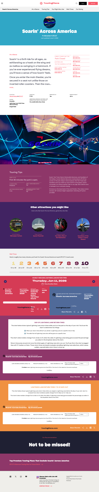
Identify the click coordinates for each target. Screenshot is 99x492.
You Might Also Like (58, 9)
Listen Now (46, 486)
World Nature (13, 96)
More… (12, 87)
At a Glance (35, 9)
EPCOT (54, 36)
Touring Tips (45, 9)
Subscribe (93, 3)
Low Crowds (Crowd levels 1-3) (21, 363)
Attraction (47, 36)
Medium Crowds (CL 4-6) (40, 363)
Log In (82, 3)
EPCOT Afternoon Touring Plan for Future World (26, 464)
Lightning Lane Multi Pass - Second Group (17, 104)
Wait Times (70, 9)
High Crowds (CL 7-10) (56, 363)
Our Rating (79, 9)
